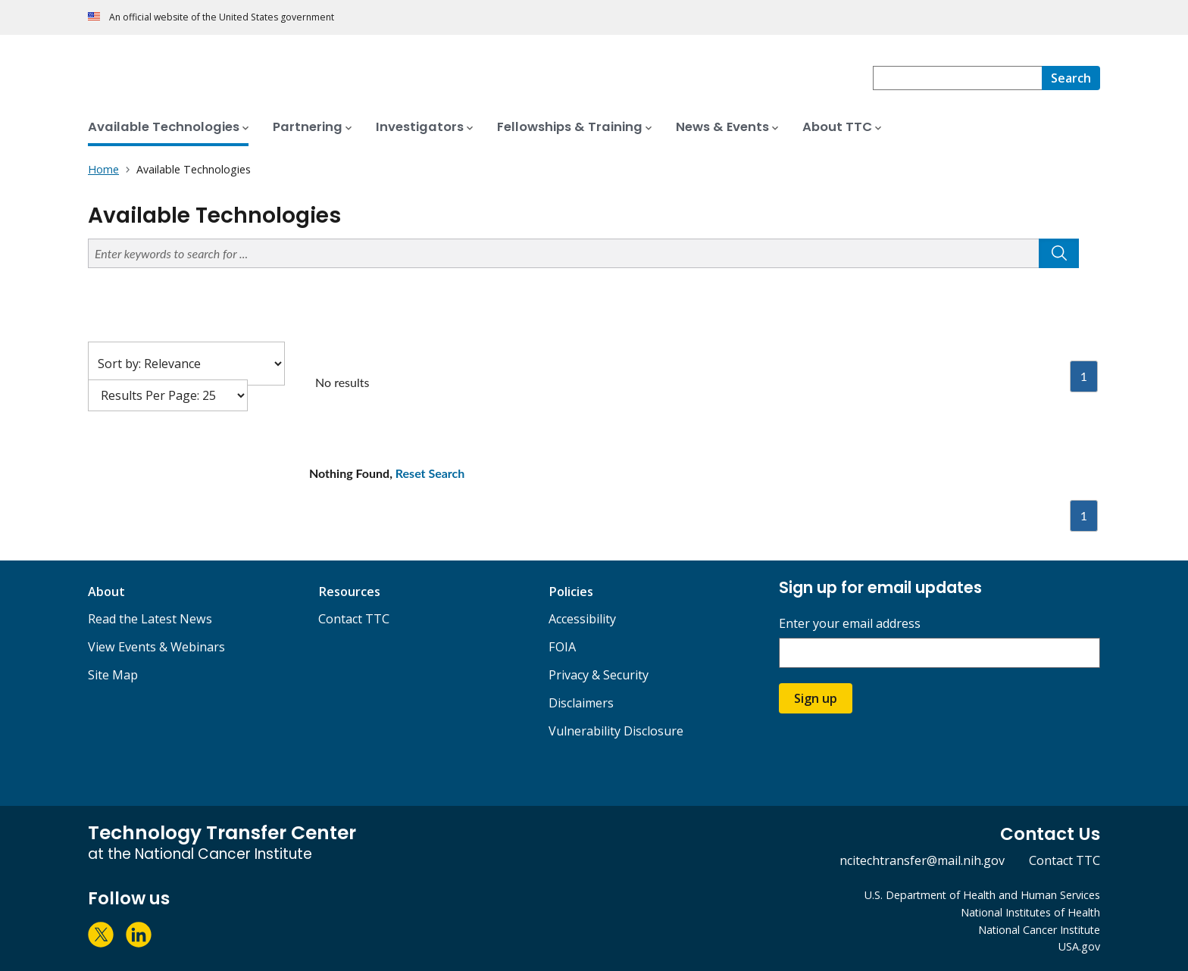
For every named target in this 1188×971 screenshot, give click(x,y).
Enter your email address (850, 624)
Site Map (113, 675)
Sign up (815, 698)
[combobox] (957, 78)
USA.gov (1079, 946)
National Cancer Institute (1039, 930)
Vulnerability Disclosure (616, 731)
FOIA (562, 646)
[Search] (1071, 78)
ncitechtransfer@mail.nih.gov (922, 860)
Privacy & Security (599, 675)
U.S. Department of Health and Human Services (982, 895)
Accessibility (582, 618)
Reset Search (430, 473)
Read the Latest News (150, 618)
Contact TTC (353, 618)
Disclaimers (581, 703)
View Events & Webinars (156, 646)
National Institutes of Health (1030, 912)
